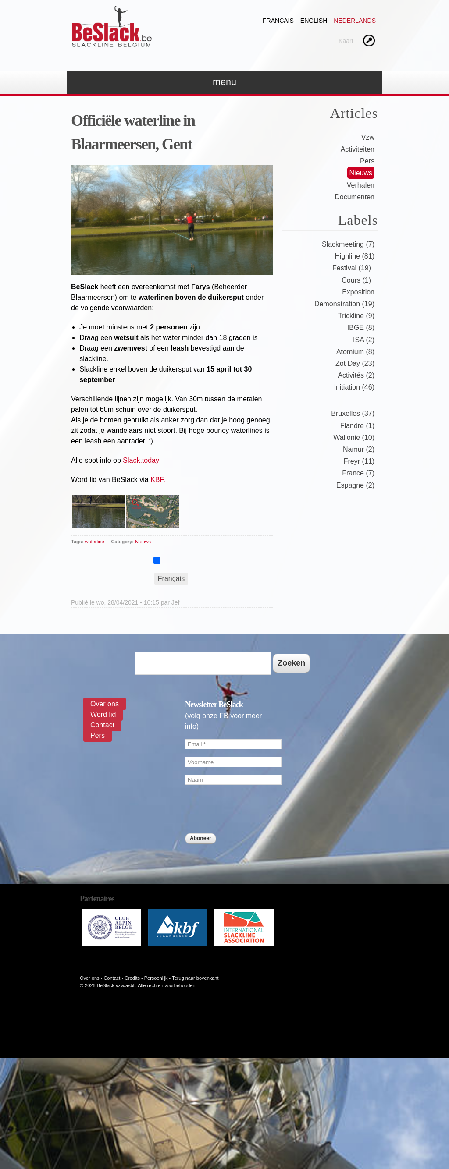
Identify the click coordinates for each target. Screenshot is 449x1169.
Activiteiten (357, 149)
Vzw (367, 137)
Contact (102, 725)
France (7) (358, 473)
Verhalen (360, 185)
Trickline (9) (356, 315)
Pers (367, 161)
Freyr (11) (359, 461)
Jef (175, 602)
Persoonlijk (156, 978)
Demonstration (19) (344, 304)
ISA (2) (363, 340)
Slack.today (141, 460)
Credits (132, 978)
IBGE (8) (360, 327)
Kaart (346, 40)
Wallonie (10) (353, 437)
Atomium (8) (355, 351)
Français (278, 20)
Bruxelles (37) (352, 413)
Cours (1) (356, 280)
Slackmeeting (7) (348, 244)
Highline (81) (354, 256)
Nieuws (143, 541)
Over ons (104, 704)
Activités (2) (356, 375)
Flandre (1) (357, 425)
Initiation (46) (354, 387)
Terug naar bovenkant (195, 978)
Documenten (354, 197)
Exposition (358, 292)
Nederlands (355, 20)
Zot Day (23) (354, 363)
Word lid (103, 714)
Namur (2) (358, 449)
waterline (94, 541)
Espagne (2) (355, 485)
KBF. (157, 479)
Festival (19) (351, 268)
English (313, 20)
